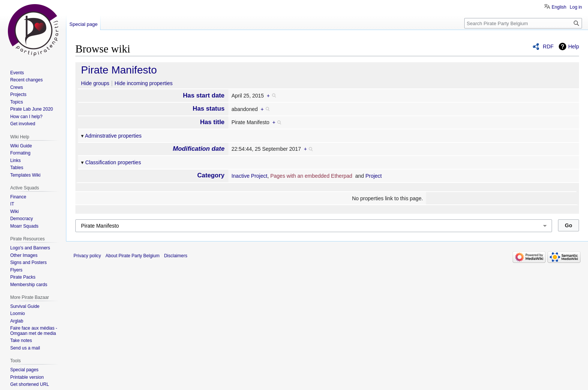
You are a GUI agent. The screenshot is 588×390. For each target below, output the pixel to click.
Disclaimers (175, 255)
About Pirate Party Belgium (132, 255)
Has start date (204, 95)
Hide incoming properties (143, 83)
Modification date (199, 148)
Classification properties (113, 162)
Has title (212, 122)
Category (211, 175)
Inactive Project (249, 176)
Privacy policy (87, 255)
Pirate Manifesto (119, 70)
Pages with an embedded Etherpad (311, 176)
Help (573, 47)
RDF (548, 47)
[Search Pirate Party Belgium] (523, 23)
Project (373, 176)
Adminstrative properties (113, 136)
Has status (209, 108)
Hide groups (95, 83)
